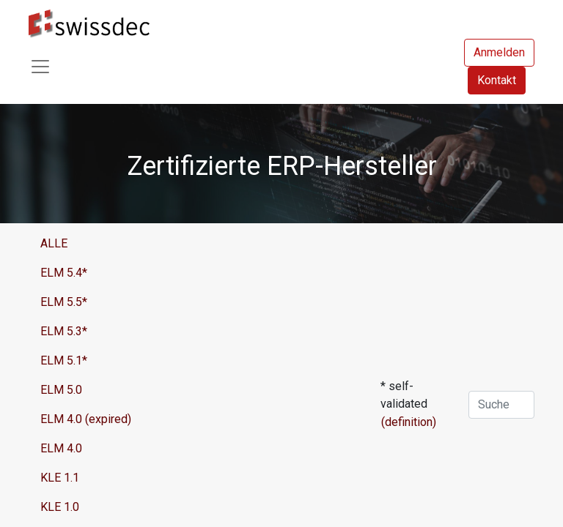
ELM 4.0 (61, 448)
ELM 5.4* (63, 273)
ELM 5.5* (63, 302)
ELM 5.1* (63, 360)
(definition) (408, 422)
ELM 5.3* (63, 331)
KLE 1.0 (59, 507)
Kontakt (496, 80)
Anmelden (499, 52)
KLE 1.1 (59, 478)
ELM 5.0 (61, 390)
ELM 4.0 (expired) (85, 419)
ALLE (53, 243)
